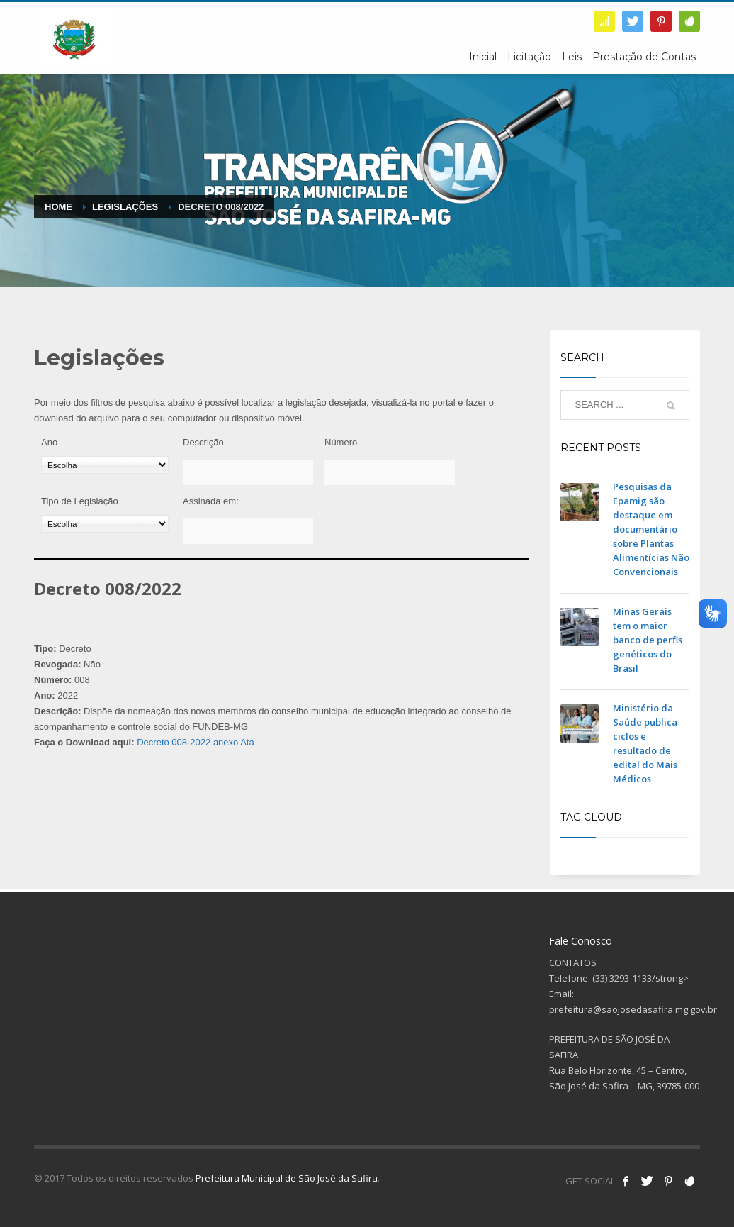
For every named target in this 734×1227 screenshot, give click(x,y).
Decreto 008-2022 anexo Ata (195, 742)
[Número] (389, 472)
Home (58, 206)
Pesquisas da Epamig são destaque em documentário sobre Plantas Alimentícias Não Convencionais (651, 529)
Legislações (125, 206)
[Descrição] (248, 472)
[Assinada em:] (248, 531)
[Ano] (105, 465)
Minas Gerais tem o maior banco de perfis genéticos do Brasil (647, 639)
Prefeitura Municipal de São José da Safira (287, 1178)
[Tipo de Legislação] (105, 524)
